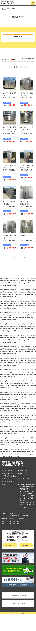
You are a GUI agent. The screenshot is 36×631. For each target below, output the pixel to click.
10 (24, 258)
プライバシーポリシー (18, 603)
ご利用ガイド (8, 470)
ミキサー (28, 502)
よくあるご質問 (24, 479)
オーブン (22, 502)
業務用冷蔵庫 (30, 487)
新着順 (24, 58)
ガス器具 (24, 500)
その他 (24, 507)
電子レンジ (25, 505)
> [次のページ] (30, 66)
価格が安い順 (30, 58)
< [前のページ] (5, 66)
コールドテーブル (25, 496)
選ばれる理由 (24, 473)
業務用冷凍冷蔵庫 (25, 484)
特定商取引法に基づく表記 (18, 595)
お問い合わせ (10, 545)
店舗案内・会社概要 (10, 476)
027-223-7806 (14, 521)
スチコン (30, 500)
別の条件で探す (18, 36)
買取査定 (26, 545)
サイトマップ (8, 481)
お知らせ (6, 479)
